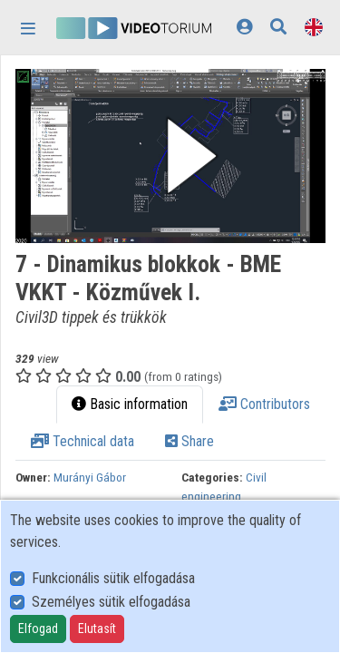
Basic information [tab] (130, 404)
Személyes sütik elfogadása (111, 601)
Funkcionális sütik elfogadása (113, 578)
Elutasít (97, 628)
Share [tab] (189, 441)
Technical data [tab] (82, 441)
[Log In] (244, 26)
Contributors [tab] (264, 404)
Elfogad (38, 628)
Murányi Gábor (89, 477)
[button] (170, 156)
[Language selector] (314, 26)
